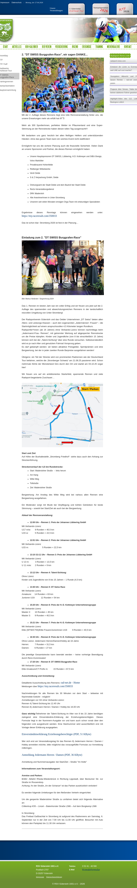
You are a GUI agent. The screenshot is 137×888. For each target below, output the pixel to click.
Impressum (4, 2)
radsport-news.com (118, 61)
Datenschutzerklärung (54, 877)
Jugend (75, 47)
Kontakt (128, 47)
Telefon (72, 866)
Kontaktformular (91, 869)
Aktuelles (16, 47)
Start (5, 47)
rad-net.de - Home (70, 682)
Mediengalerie (113, 47)
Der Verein (46, 47)
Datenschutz (16, 2)
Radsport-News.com (120, 55)
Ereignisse (86, 47)
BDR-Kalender (31, 47)
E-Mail (71, 870)
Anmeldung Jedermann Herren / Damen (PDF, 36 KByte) (52, 754)
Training (99, 47)
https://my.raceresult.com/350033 (39, 215)
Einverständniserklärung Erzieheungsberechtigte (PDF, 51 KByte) (56, 734)
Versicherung (61, 47)
